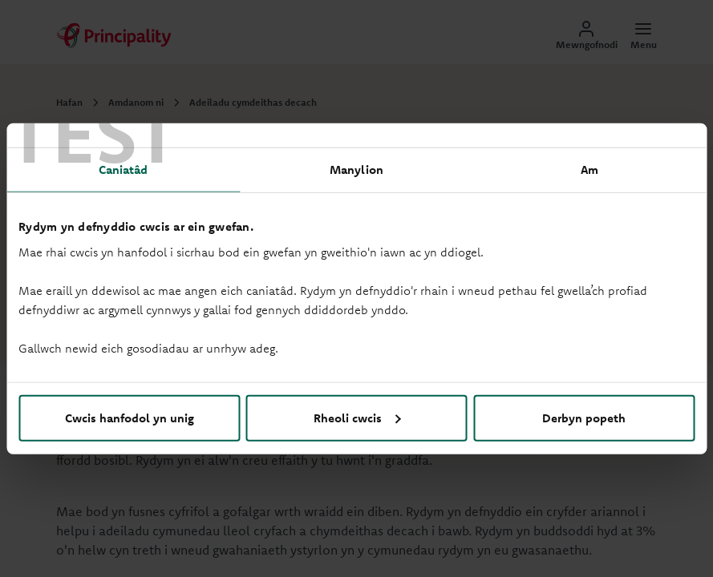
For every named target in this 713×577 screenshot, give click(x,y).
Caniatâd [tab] (123, 169)
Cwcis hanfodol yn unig (129, 417)
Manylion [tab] (356, 169)
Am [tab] (589, 169)
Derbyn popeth (584, 417)
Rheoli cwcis (357, 417)
